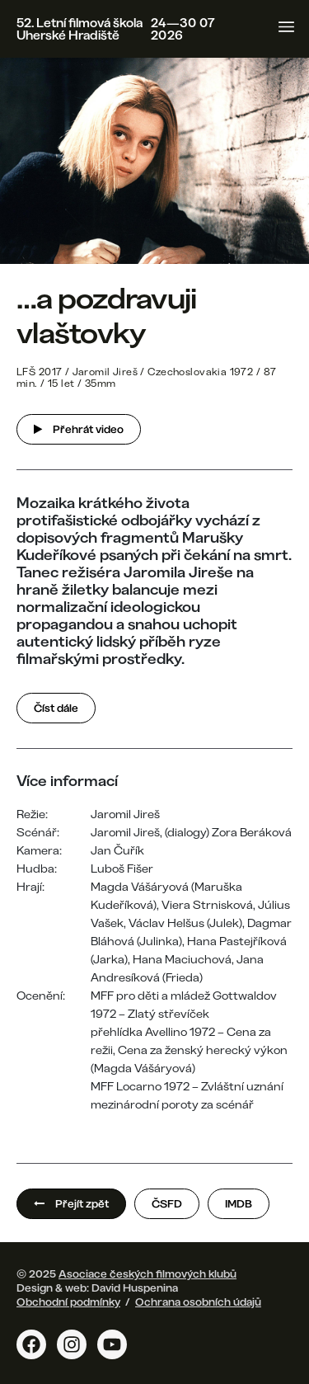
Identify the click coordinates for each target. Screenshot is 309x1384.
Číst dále (56, 707)
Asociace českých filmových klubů (147, 1273)
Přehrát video (79, 428)
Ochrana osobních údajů (198, 1301)
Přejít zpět (71, 1203)
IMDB (238, 1203)
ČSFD (167, 1203)
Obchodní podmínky (68, 1301)
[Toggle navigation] (286, 26)
